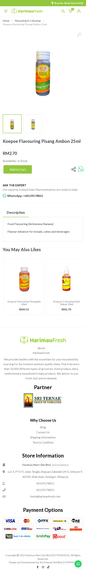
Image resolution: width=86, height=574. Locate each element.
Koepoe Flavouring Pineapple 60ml (24, 303)
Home (6, 20)
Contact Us (43, 432)
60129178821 (45, 483)
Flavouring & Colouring (28, 20)
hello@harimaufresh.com (45, 496)
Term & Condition (43, 442)
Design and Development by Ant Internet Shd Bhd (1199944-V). (43, 562)
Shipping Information (43, 437)
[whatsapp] (81, 169)
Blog (43, 427)
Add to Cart (17, 169)
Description (16, 212)
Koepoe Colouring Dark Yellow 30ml (66, 303)
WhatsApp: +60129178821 (23, 196)
